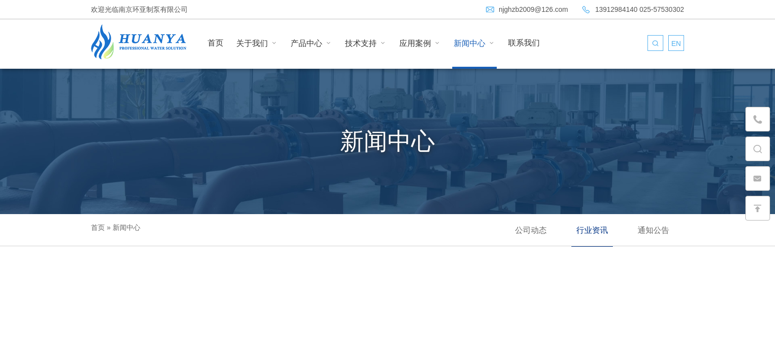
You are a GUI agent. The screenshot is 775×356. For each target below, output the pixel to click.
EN (676, 43)
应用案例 (420, 43)
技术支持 (366, 43)
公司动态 (531, 230)
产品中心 (311, 43)
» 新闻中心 (122, 227)
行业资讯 (592, 230)
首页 (215, 43)
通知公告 (653, 230)
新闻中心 (474, 43)
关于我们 (257, 43)
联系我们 (524, 43)
